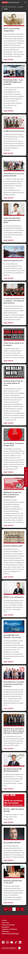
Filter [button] (5, 9)
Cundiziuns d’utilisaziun (9, 929)
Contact (4, 920)
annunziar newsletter (11, 948)
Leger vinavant (8, 59)
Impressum (5, 922)
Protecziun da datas (8, 925)
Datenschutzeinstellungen (10, 933)
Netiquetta (5, 927)
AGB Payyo (5, 931)
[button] (25, 2)
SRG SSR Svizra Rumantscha (9, 7)
